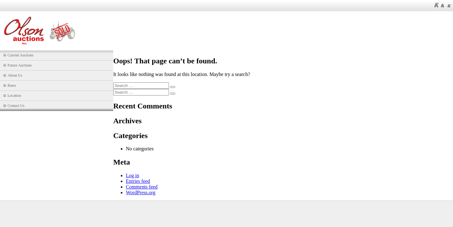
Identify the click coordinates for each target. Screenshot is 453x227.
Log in (132, 175)
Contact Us (16, 105)
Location (14, 95)
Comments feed (142, 186)
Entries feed (138, 181)
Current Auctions (20, 55)
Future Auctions (20, 65)
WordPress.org (140, 192)
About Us (15, 75)
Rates (12, 85)
